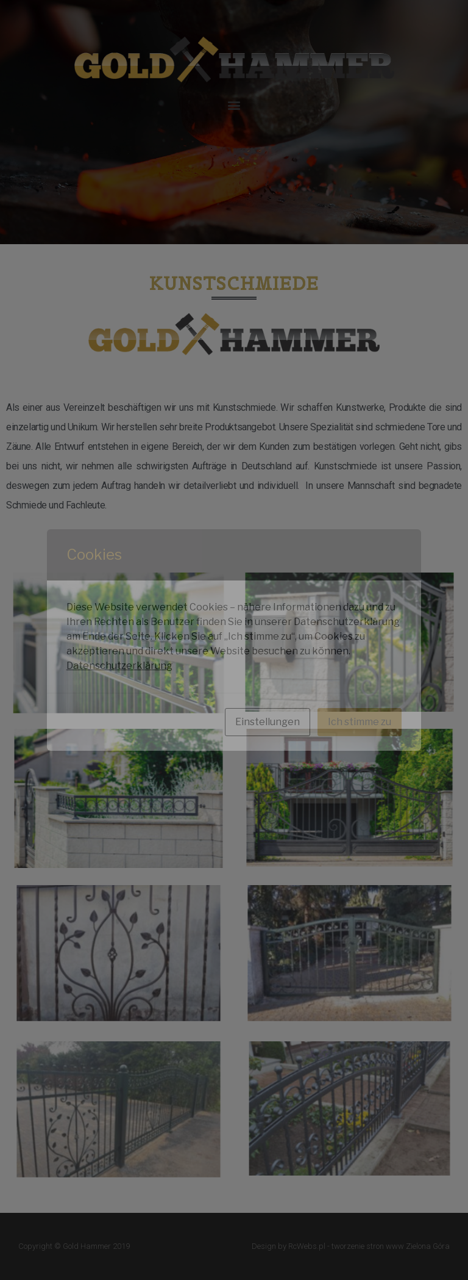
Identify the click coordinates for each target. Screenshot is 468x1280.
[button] (234, 105)
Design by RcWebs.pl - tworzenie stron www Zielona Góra (351, 1246)
